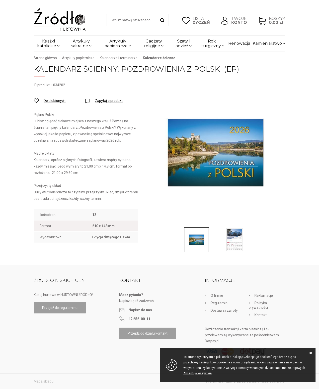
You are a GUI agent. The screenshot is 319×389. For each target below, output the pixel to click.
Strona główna (45, 58)
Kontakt (260, 315)
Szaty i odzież (182, 43)
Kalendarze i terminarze (119, 58)
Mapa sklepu (44, 381)
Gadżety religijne (153, 43)
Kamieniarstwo (267, 43)
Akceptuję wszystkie (197, 373)
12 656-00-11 (139, 319)
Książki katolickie (46, 43)
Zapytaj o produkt (109, 101)
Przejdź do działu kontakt (147, 333)
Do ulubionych (55, 101)
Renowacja (239, 43)
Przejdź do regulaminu (60, 308)
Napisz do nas (140, 310)
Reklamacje (263, 296)
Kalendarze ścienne (159, 58)
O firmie (217, 296)
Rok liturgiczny (210, 43)
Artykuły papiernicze (116, 43)
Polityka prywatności (258, 305)
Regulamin (219, 303)
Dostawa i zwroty (224, 310)
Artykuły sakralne (80, 43)
